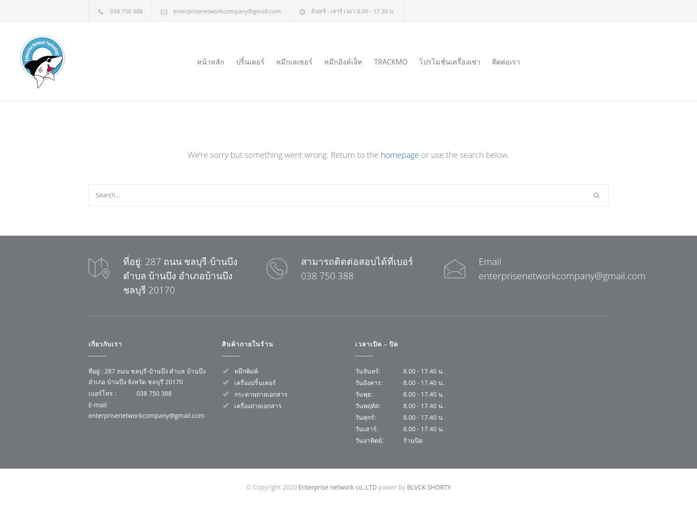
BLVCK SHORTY (429, 487)
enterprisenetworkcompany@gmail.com (226, 11)
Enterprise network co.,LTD (338, 487)
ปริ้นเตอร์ (250, 62)
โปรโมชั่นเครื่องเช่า (450, 62)
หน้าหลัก (210, 62)
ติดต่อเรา (506, 62)
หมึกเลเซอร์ (294, 62)
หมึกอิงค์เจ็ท (343, 62)
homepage (400, 154)
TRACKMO (391, 62)
